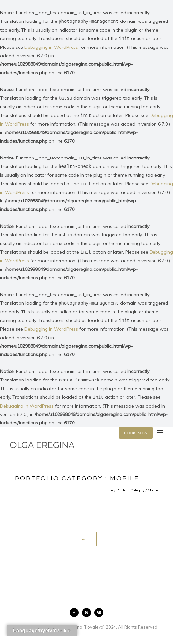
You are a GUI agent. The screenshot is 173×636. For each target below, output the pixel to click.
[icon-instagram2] (88, 608)
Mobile (153, 486)
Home (108, 486)
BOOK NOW (136, 429)
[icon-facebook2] (76, 608)
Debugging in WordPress (51, 46)
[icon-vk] (98, 608)
